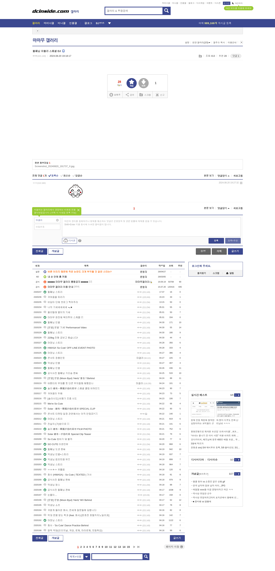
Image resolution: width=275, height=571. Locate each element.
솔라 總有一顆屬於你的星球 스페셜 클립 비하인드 (72, 388)
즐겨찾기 (201, 273)
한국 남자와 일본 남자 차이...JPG (209, 485)
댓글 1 (236, 56)
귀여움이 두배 (53, 393)
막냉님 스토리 (53, 464)
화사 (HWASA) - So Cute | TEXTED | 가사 (67, 474)
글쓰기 (235, 251)
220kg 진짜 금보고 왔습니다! (61, 337)
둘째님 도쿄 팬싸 (54, 449)
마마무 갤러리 (45, 40)
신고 (160, 94)
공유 (130, 94)
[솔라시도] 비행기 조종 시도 (60, 398)
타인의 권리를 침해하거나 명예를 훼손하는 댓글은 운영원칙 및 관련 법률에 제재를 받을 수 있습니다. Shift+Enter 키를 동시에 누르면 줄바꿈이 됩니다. (113, 223)
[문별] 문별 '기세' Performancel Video (65, 327)
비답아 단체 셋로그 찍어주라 (61, 302)
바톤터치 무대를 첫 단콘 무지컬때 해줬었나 (68, 383)
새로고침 (238, 176)
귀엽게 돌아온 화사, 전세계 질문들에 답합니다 (70, 510)
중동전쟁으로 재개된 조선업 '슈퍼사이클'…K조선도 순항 (215, 431)
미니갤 (175, 3)
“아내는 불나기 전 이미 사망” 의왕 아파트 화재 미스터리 (215, 435)
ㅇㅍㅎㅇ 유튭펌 (54, 469)
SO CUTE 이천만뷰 (56, 444)
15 (128, 546)
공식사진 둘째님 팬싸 (57, 479)
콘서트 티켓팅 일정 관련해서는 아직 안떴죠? (69, 413)
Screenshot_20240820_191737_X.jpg (54, 166)
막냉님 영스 (52, 484)
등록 (216, 240)
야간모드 (237, 3)
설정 (187, 42)
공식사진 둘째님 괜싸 (57, 490)
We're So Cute (53, 403)
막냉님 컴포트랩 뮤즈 (57, 459)
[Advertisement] (137, 130)
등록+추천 (233, 240)
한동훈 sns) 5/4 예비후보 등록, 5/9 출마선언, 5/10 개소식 (215, 447)
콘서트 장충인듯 (54, 358)
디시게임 (200, 3)
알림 (230, 273)
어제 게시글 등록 (215, 23)
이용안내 (232, 42)
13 (119, 546)
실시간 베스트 (199, 395)
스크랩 (200, 56)
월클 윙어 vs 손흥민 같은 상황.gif (209, 481)
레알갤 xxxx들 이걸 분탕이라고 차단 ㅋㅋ (213, 489)
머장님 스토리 (53, 342)
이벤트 (210, 3)
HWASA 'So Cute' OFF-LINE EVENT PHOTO (69, 347)
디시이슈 (212, 459)
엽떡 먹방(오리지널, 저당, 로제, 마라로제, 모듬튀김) (73, 530)
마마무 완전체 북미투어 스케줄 (62, 317)
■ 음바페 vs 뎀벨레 (202, 501)
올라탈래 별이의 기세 (57, 312)
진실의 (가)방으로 (55, 424)
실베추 (115, 95)
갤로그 (191, 3)
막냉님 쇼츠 (52, 505)
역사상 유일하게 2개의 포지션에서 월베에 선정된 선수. (216, 497)
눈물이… (50, 495)
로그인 (227, 3)
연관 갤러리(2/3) (201, 42)
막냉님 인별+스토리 (56, 454)
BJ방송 (100, 23)
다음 (134, 547)
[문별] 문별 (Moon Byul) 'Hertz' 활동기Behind (69, 378)
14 (124, 546)
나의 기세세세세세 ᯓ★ (58, 307)
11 (110, 546)
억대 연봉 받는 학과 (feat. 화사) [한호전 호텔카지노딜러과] (76, 515)
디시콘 (218, 3)
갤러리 (36, 23)
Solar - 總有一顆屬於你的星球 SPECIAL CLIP (69, 408)
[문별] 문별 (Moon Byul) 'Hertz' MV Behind (68, 500)
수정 (203, 251)
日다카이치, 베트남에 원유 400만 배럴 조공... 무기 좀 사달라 (215, 439)
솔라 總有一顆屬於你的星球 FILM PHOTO (67, 429)
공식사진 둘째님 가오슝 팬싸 (61, 373)
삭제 (241, 183)
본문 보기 (209, 175)
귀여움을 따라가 (54, 297)
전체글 (39, 251)
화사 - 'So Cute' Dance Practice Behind (66, 525)
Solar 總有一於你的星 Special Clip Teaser (67, 434)
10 (106, 546)
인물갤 (183, 3)
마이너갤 (166, 3)
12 (115, 546)
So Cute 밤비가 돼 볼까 (58, 439)
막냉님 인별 (52, 363)
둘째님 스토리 (53, 292)
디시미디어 (197, 459)
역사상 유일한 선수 (202, 493)
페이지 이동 (174, 546)
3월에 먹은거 (197, 443)
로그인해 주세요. (201, 266)
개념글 (55, 251)
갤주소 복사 (219, 42)
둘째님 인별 (52, 322)
